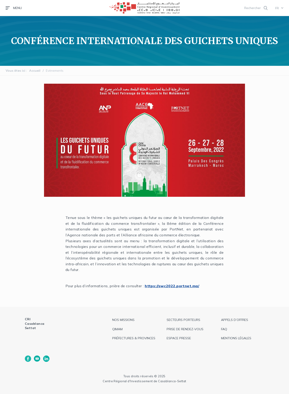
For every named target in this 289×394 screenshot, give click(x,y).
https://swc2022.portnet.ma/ (172, 286)
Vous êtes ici (15, 71)
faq (224, 329)
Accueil (34, 71)
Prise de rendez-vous (185, 329)
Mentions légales (236, 338)
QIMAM (117, 329)
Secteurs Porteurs (183, 320)
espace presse (179, 338)
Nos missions (123, 320)
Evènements (54, 71)
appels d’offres (234, 320)
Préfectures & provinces (133, 338)
